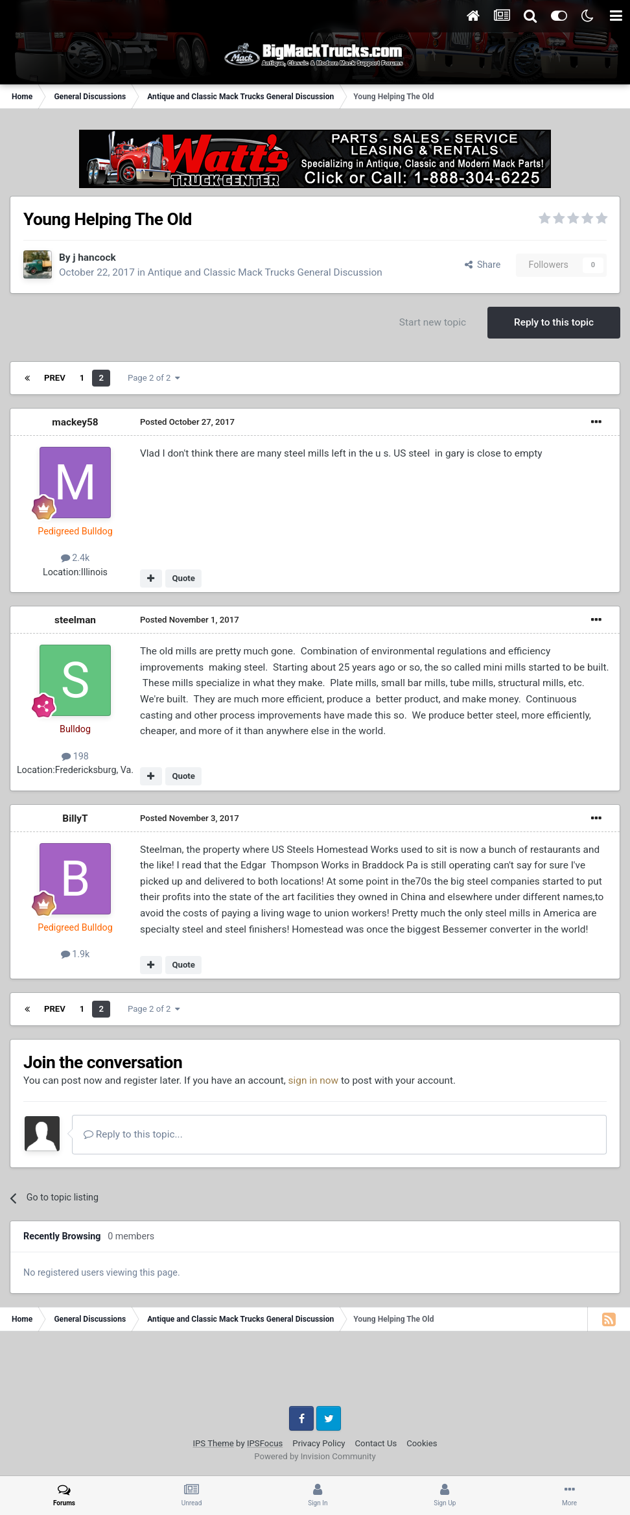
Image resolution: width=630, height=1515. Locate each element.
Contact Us (376, 1443)
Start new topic (432, 322)
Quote (183, 578)
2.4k (75, 558)
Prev (54, 378)
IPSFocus (265, 1443)
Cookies (421, 1443)
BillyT (75, 818)
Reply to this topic (554, 322)
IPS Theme (212, 1443)
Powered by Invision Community (315, 1456)
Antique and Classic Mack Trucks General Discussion (265, 272)
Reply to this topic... (133, 1134)
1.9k (75, 954)
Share (483, 264)
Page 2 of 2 (154, 378)
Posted (187, 422)
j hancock (94, 257)
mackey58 (75, 422)
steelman (75, 620)
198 (75, 756)
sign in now (313, 1080)
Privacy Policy (318, 1443)
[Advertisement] (315, 1373)
